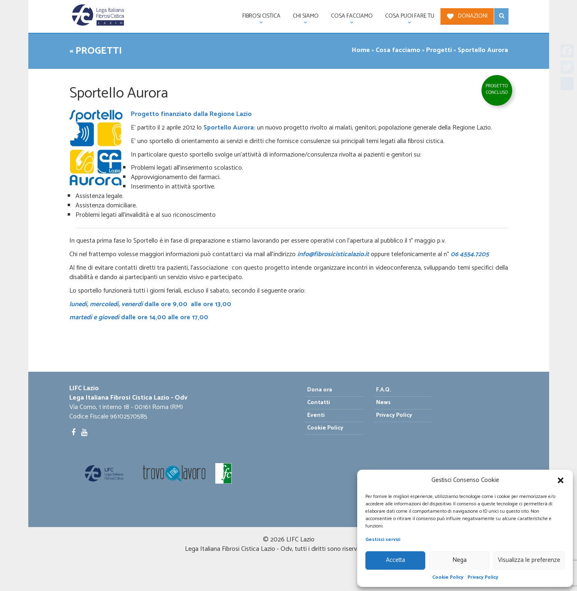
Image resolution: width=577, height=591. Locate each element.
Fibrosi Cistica (258, 18)
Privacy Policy (483, 577)
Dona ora (319, 390)
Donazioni (473, 16)
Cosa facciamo (349, 18)
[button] (560, 480)
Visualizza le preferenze (529, 560)
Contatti (318, 402)
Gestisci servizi (382, 539)
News (383, 402)
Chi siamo (303, 18)
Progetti (439, 50)
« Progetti (95, 51)
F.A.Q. (383, 390)
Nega (459, 560)
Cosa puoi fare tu (406, 18)
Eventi (316, 415)
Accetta (395, 560)
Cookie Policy (447, 577)
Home (361, 50)
